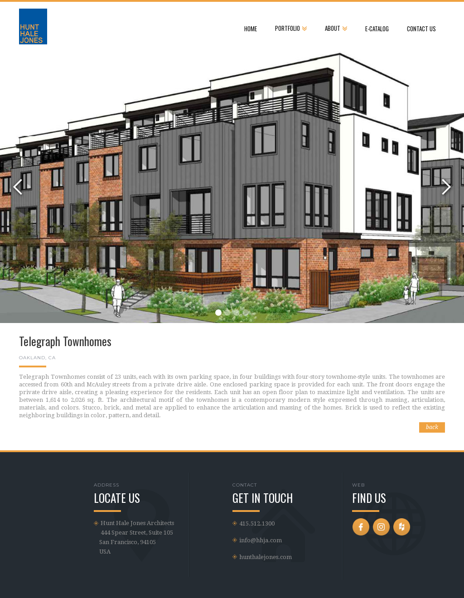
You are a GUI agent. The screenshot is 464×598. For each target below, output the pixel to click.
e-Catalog (377, 28)
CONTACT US (421, 28)
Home (250, 28)
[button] (291, 25)
